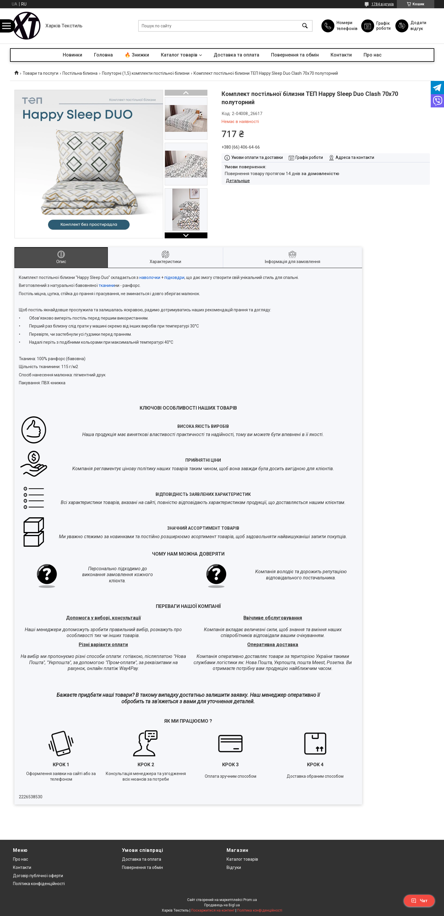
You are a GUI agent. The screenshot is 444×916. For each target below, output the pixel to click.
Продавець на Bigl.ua (222, 905)
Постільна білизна (80, 73)
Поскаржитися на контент (213, 910)
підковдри (174, 277)
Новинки (72, 55)
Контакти (341, 55)
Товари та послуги (40, 73)
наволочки (149, 277)
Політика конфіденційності (39, 883)
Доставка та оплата (236, 55)
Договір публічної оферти (38, 875)
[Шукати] (305, 26)
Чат (419, 900)
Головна (103, 55)
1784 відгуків (383, 4)
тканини (107, 285)
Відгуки (234, 867)
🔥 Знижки (137, 55)
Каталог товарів (179, 55)
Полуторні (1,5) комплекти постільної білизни (145, 73)
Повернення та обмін (295, 55)
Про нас (373, 55)
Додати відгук (418, 25)
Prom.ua (250, 900)
